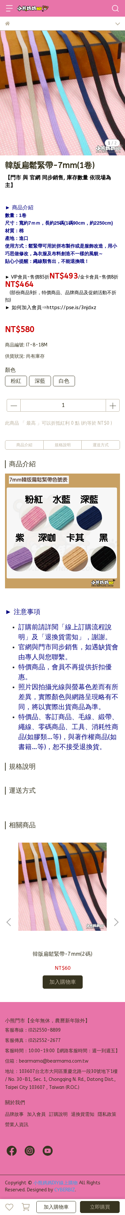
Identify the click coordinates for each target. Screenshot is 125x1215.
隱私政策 (107, 1114)
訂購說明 (58, 1114)
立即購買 (100, 1207)
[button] (116, 922)
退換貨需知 (82, 1114)
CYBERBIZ (64, 1190)
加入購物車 (56, 1207)
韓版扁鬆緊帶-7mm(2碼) (62, 954)
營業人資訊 (16, 1124)
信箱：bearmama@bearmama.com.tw (46, 1061)
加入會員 (36, 1114)
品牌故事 (14, 1114)
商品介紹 (24, 445)
